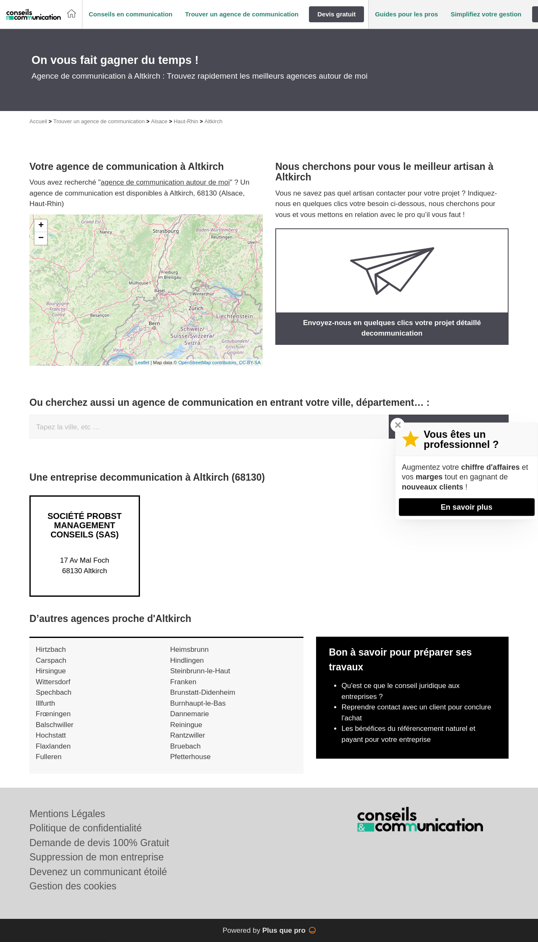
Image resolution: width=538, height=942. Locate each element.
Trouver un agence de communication (99, 121)
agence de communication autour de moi (165, 182)
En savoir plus (466, 507)
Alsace (159, 121)
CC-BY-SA (250, 362)
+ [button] (41, 226)
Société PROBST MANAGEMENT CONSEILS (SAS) (84, 525)
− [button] (41, 238)
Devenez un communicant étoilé (98, 871)
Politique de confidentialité (85, 828)
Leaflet (142, 362)
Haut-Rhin (186, 121)
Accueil (38, 121)
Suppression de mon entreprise (96, 857)
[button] (130, 14)
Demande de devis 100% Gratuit (99, 842)
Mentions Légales (67, 813)
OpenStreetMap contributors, (208, 362)
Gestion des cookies (72, 886)
